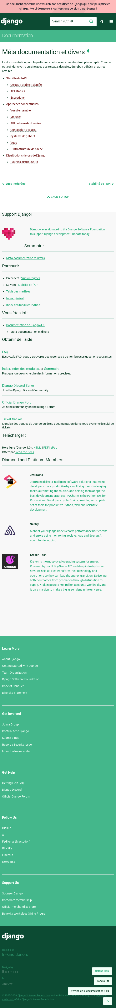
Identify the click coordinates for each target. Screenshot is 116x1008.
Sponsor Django (12, 893)
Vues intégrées (13, 183)
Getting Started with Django (20, 665)
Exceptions (17, 97)
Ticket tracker (12, 419)
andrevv (12, 983)
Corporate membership (17, 900)
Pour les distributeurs (24, 162)
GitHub (6, 828)
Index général (15, 298)
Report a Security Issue (17, 744)
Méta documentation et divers (25, 258)
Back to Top (58, 196)
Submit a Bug (10, 737)
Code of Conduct (13, 686)
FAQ (5, 352)
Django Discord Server (18, 386)
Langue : (103, 981)
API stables (17, 91)
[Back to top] (107, 1001)
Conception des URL (23, 129)
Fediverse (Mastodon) (16, 841)
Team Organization (14, 672)
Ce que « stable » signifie (26, 84)
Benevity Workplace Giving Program (25, 913)
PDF (46, 447)
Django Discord (12, 789)
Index (6, 369)
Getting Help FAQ (13, 783)
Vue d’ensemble (20, 110)
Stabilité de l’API (16, 78)
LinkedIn (7, 855)
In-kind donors (15, 954)
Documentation (17, 35)
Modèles (15, 117)
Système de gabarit (22, 136)
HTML (37, 447)
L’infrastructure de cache (26, 149)
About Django (11, 659)
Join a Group (10, 724)
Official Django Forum (18, 402)
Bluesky (7, 848)
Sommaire (51, 369)
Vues (13, 142)
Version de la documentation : (90, 991)
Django (11, 21)
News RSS (8, 861)
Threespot (12, 972)
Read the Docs (24, 452)
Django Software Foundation (20, 679)
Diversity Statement (14, 692)
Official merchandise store (19, 906)
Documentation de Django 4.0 (25, 325)
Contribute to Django (15, 731)
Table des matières (18, 291)
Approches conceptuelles (22, 104)
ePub (54, 447)
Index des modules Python (23, 305)
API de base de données (25, 123)
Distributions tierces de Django (25, 155)
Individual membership (16, 751)
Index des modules (25, 369)
